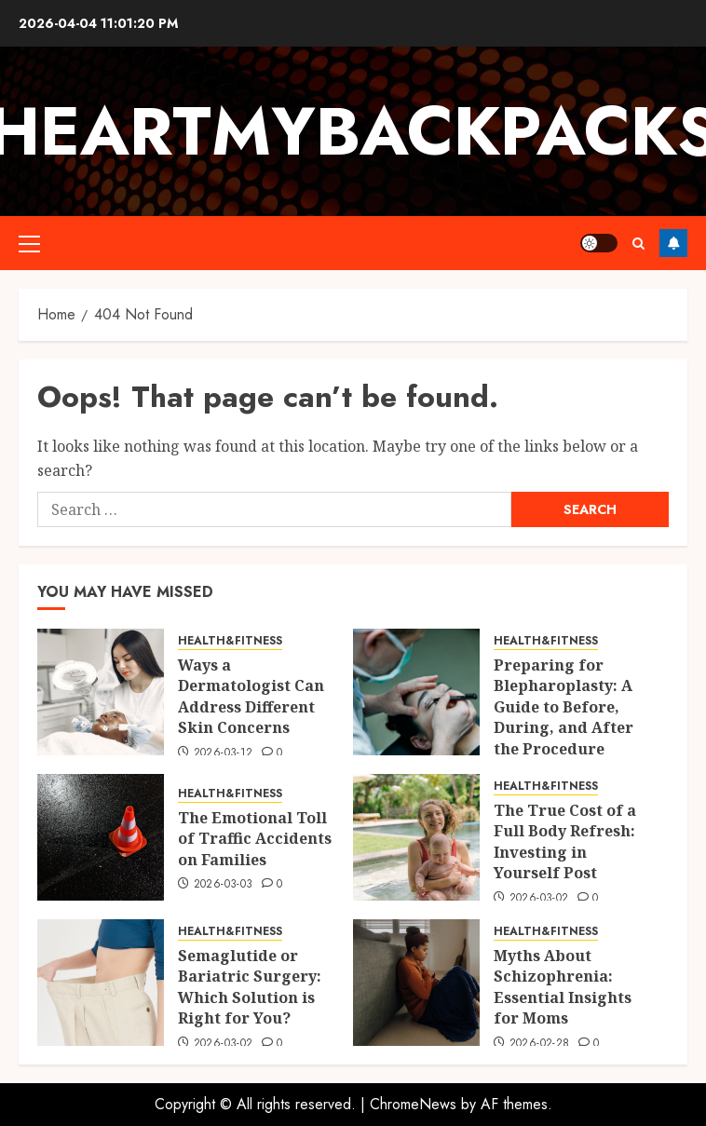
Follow (673, 243)
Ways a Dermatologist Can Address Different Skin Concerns (251, 696)
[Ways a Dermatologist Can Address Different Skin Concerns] (100, 692)
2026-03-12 (223, 753)
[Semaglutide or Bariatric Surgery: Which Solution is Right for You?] (100, 982)
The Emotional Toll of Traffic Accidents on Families (255, 838)
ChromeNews (413, 1104)
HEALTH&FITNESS (230, 641)
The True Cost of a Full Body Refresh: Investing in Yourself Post (565, 841)
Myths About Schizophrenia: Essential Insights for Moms (562, 986)
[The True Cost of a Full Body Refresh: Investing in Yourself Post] (416, 837)
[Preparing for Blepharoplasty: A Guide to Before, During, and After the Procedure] (416, 692)
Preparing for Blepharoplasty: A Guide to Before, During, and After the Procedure (563, 707)
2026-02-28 (539, 1044)
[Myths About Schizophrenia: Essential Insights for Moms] (416, 982)
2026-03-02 (539, 898)
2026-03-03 (223, 884)
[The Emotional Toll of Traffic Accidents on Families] (100, 837)
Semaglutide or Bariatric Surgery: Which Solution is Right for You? (249, 986)
